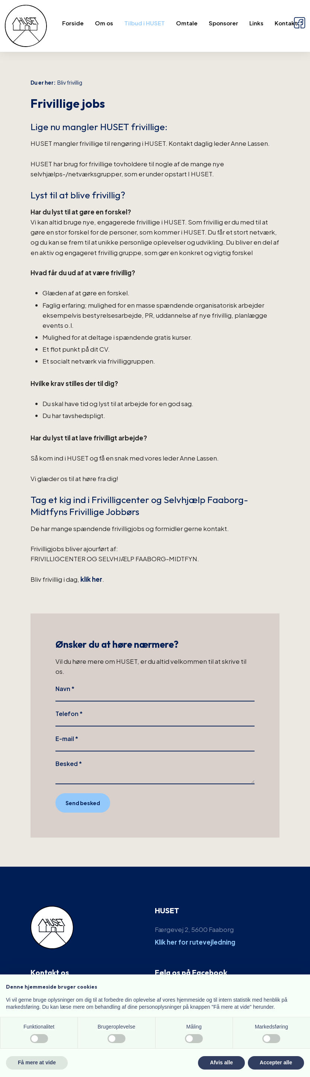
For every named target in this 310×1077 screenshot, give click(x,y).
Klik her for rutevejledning (195, 942)
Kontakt (286, 22)
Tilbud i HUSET (144, 22)
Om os (104, 22)
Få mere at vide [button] (37, 1062)
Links (256, 22)
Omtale (187, 22)
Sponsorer (223, 22)
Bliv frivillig (69, 82)
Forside (73, 22)
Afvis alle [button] (221, 1062)
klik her (91, 579)
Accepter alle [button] (276, 1062)
